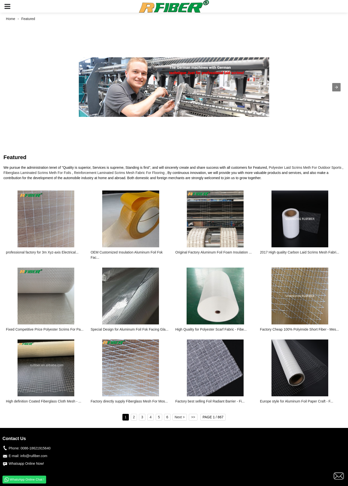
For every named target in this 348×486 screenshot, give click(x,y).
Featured (28, 19)
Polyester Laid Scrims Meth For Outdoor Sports (305, 167)
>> (193, 417)
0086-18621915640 (35, 448)
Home (10, 19)
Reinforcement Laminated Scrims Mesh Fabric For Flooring (119, 173)
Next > (180, 417)
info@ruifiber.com (33, 456)
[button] (7, 6)
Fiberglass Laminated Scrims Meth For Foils (37, 173)
